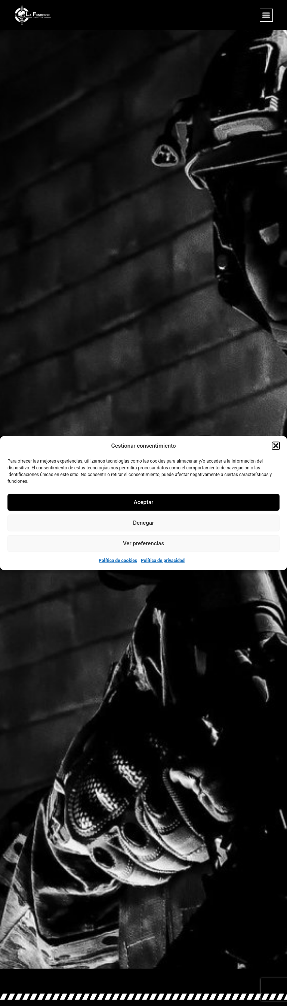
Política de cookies (118, 560)
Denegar (143, 522)
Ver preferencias (143, 543)
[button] (276, 446)
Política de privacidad (163, 560)
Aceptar (144, 502)
